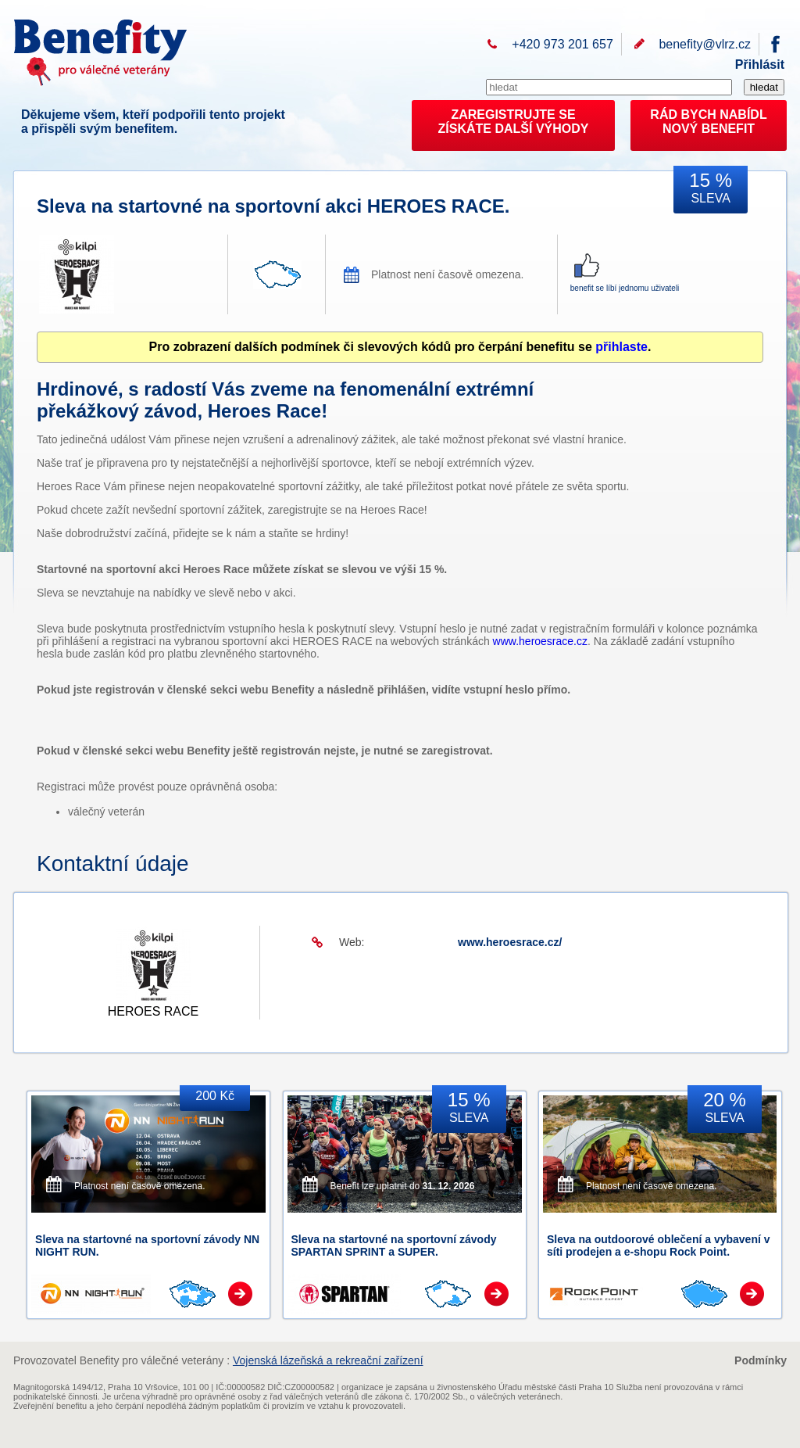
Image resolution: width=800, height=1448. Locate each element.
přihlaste (621, 346)
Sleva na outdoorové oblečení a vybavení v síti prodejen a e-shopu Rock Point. (658, 1245)
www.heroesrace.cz (540, 641)
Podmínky (760, 1360)
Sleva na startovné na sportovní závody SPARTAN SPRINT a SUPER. (394, 1245)
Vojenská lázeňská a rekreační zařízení (328, 1360)
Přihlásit (759, 64)
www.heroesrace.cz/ (510, 942)
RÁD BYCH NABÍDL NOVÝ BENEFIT (708, 121)
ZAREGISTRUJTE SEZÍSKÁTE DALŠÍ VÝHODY (513, 121)
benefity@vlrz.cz (705, 44)
